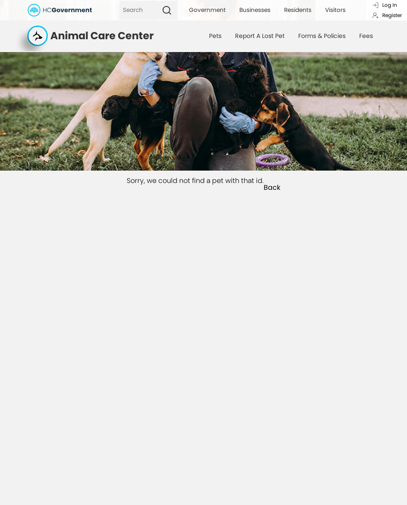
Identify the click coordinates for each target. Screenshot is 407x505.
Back (272, 187)
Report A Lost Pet (260, 36)
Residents (297, 10)
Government (207, 10)
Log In (384, 5)
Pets (215, 36)
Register (387, 15)
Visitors (335, 10)
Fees (366, 36)
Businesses (254, 10)
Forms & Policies (322, 36)
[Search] (138, 10)
